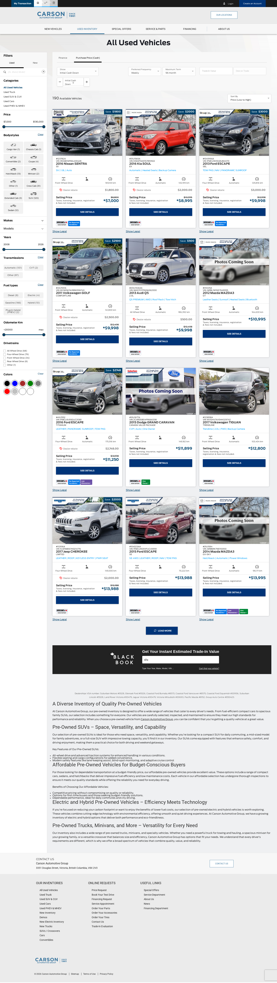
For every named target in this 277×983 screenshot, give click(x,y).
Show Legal (59, 223)
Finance (63, 58)
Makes (23, 220)
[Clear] (43, 71)
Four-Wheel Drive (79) (18, 354)
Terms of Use (89, 965)
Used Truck (9, 92)
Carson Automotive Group (157, 710)
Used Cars (9, 101)
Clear (40, 134)
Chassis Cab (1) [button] (33, 149)
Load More (163, 622)
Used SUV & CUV (13, 97)
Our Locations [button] (224, 15)
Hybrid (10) (34, 303)
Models (23, 228)
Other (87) (13, 275)
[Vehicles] (180, 651)
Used (11, 63)
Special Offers (121, 29)
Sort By (234, 88)
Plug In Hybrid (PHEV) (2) (13, 311)
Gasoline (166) (13, 303)
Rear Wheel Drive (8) (17, 361)
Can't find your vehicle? (209, 660)
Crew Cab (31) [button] (33, 186)
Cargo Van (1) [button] (13, 149)
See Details (87, 203)
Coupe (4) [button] (34, 162)
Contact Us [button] (221, 855)
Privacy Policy (106, 965)
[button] (22, 3)
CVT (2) (34, 268)
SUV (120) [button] (34, 198)
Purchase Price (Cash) (88, 58)
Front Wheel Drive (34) (18, 358)
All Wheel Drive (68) (17, 351)
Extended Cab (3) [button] (13, 198)
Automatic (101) (13, 268)
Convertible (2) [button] (13, 162)
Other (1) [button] (13, 186)
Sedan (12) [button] (13, 210)
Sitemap (75, 965)
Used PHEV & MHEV (14, 106)
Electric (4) (34, 295)
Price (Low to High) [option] (241, 91)
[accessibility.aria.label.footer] (146, 978)
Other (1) (11, 365)
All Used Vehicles (13, 88)
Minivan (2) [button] (33, 174)
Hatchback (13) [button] (13, 174)
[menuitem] (53, 29)
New (35, 63)
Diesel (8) (13, 295)
